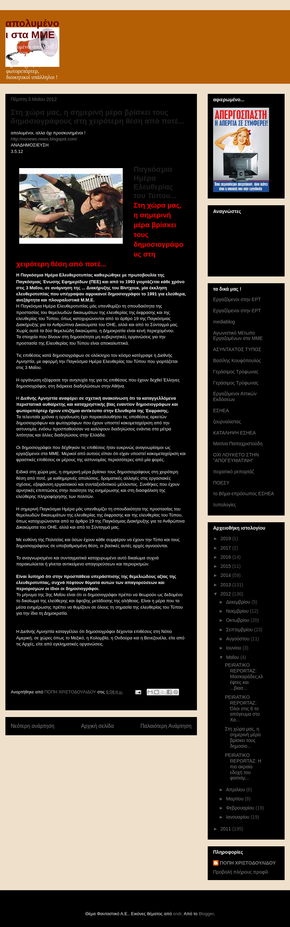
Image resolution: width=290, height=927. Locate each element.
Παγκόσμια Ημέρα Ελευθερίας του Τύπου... (155, 182)
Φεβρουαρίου (240, 808)
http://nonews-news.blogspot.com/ (44, 138)
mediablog (224, 321)
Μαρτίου (235, 798)
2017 (226, 548)
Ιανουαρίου (238, 817)
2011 (226, 828)
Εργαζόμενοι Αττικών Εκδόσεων (235, 396)
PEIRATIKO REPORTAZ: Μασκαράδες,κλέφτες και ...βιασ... (244, 676)
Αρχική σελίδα (97, 726)
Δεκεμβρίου (238, 602)
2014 (226, 575)
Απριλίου (236, 789)
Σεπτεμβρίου (240, 629)
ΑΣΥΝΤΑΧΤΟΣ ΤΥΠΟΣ (237, 349)
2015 (226, 566)
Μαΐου (233, 657)
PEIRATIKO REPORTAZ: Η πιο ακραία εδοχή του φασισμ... (243, 766)
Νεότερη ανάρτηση (32, 726)
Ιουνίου (234, 648)
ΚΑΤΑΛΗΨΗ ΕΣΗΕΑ (234, 432)
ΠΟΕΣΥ (221, 482)
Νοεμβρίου (238, 611)
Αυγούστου (238, 638)
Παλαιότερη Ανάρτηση (166, 726)
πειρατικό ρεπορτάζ (233, 471)
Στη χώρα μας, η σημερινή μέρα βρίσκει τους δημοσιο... (243, 737)
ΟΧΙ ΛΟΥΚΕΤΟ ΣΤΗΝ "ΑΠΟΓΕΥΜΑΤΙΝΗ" (236, 457)
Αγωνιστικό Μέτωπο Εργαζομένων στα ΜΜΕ (238, 335)
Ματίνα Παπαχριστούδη (238, 443)
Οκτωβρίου (238, 620)
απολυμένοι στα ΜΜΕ (32, 29)
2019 (226, 538)
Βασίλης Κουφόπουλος (237, 360)
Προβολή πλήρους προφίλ (240, 872)
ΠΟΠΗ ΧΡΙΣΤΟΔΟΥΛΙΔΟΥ (248, 863)
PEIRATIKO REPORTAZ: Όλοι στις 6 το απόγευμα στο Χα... (242, 708)
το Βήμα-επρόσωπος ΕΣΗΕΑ (243, 493)
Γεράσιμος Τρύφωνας (235, 371)
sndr (177, 913)
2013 (226, 584)
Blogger (206, 913)
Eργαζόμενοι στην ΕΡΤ (237, 299)
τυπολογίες (224, 504)
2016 (226, 557)
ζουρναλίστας (227, 421)
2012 (226, 594)
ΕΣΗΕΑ (221, 410)
